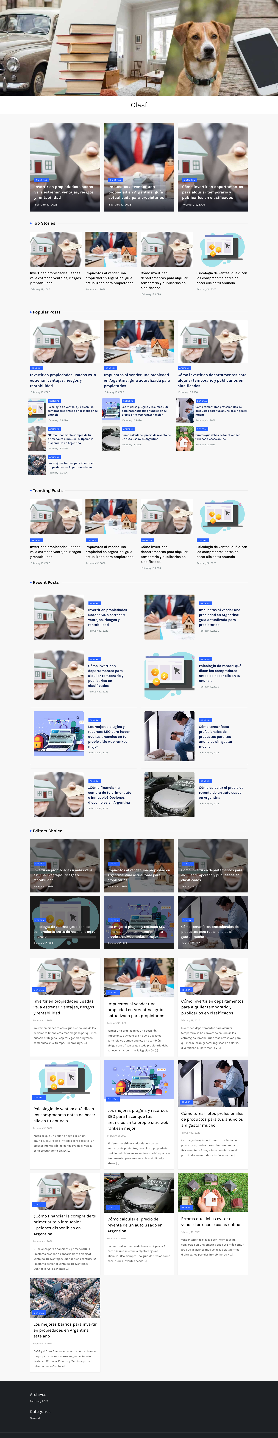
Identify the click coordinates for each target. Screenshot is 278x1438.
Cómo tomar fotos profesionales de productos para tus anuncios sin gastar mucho (221, 410)
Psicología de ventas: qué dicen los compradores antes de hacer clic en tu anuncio (221, 278)
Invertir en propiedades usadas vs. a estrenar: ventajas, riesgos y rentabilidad (64, 192)
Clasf (139, 105)
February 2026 (39, 1401)
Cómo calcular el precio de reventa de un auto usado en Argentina (221, 793)
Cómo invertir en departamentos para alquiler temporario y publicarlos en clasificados (212, 192)
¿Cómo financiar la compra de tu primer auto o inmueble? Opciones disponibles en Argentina (70, 439)
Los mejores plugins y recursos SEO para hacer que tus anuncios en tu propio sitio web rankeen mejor (145, 410)
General (42, 180)
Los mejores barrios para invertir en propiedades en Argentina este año (65, 1330)
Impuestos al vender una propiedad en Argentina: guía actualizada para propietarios (136, 192)
